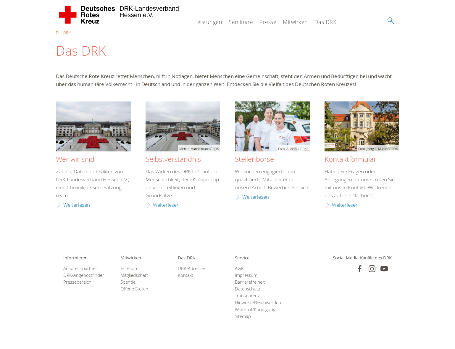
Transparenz (247, 295)
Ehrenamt (130, 268)
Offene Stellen (134, 289)
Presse (267, 21)
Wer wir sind (75, 159)
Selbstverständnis (173, 159)
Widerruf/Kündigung (255, 309)
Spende (127, 282)
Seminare (241, 21)
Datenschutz (247, 289)
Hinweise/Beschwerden (256, 303)
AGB (239, 268)
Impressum (246, 275)
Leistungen (208, 21)
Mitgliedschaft (134, 275)
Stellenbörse (254, 159)
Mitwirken (295, 21)
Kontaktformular (350, 159)
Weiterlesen (76, 204)
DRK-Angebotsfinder (83, 275)
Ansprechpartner (80, 268)
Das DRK (325, 21)
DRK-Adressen (192, 268)
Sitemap (243, 316)
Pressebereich (77, 282)
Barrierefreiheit (250, 282)
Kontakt (185, 275)
